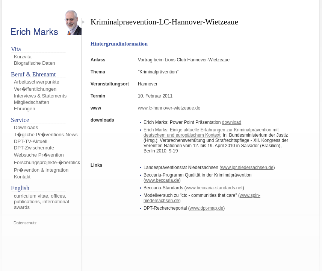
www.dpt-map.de (206, 208)
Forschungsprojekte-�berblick (47, 162)
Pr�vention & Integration (41, 170)
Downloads (26, 127)
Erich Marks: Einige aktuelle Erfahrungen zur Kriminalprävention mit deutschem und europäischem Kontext (211, 132)
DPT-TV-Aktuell (30, 141)
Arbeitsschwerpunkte (36, 82)
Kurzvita (23, 56)
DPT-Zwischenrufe (34, 148)
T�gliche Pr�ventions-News (46, 134)
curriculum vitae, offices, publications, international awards (41, 201)
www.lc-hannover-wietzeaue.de (169, 108)
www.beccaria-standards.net (214, 187)
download (231, 122)
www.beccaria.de (162, 180)
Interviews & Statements (40, 96)
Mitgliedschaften (31, 102)
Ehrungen (24, 108)
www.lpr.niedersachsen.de (247, 167)
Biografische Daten (34, 63)
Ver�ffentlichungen (35, 89)
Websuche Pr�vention (39, 155)
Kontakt (22, 177)
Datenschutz (25, 223)
